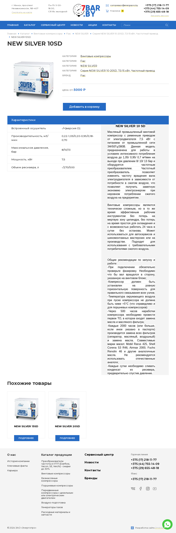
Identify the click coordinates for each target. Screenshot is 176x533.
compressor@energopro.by (124, 5)
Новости (77, 25)
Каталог (29, 25)
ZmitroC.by (161, 527)
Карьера (12, 470)
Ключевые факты (17, 466)
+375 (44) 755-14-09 (156, 8)
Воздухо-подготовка (53, 502)
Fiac (82, 61)
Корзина (117, 10)
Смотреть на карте (22, 12)
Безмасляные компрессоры (49, 479)
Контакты (109, 25)
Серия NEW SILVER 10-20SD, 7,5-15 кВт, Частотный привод (117, 70)
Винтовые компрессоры (95, 56)
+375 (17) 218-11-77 (157, 5)
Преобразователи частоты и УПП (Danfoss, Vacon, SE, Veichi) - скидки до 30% (55, 465)
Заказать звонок (160, 15)
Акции (92, 25)
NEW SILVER (88, 65)
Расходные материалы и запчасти (55, 513)
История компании (18, 461)
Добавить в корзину (84, 106)
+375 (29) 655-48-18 (156, 11)
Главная (13, 25)
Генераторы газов (52, 507)
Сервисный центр (53, 25)
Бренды (91, 478)
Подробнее (26, 438)
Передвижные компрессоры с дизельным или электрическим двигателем (57, 494)
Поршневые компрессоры (57, 485)
